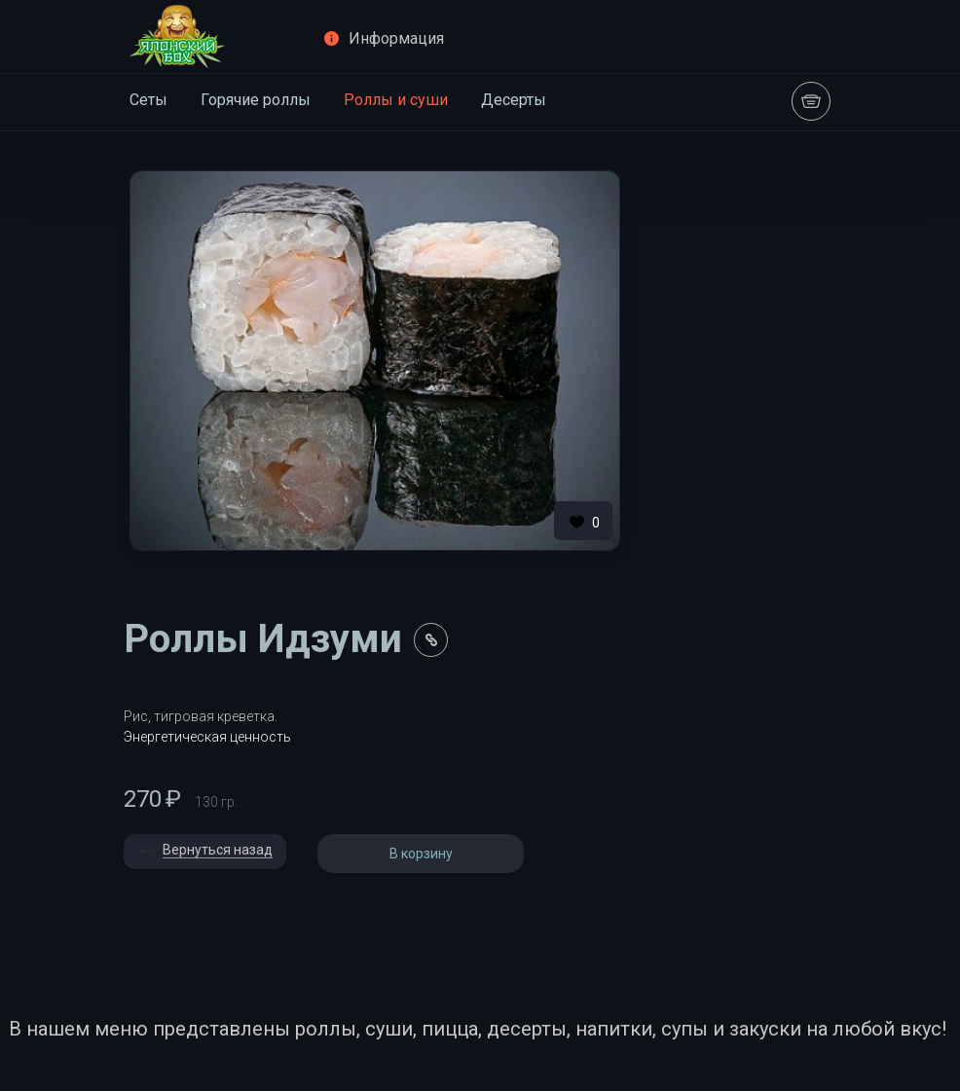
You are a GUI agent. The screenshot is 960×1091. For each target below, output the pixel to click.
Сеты (148, 100)
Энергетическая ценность (207, 737)
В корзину (421, 853)
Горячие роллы (256, 100)
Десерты (513, 100)
